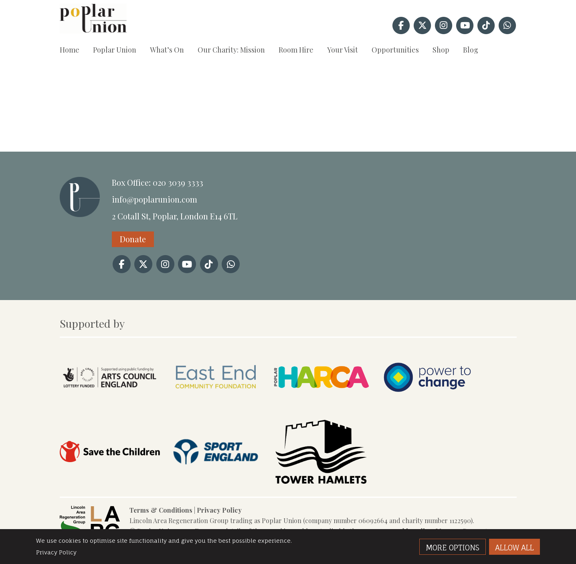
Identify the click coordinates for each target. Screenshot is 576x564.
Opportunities (395, 50)
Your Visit (342, 50)
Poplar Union (114, 50)
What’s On (167, 50)
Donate (133, 238)
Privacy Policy (219, 510)
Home (69, 50)
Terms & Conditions (160, 510)
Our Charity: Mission (231, 50)
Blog (470, 50)
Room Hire (296, 50)
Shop (441, 50)
